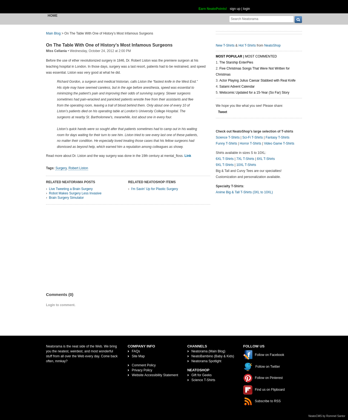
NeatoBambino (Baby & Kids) (212, 356)
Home (52, 16)
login (246, 9)
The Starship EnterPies (236, 62)
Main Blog (53, 33)
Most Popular (229, 56)
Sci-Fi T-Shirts (252, 137)
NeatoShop (272, 45)
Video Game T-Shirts (279, 143)
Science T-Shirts (228, 137)
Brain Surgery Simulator (66, 198)
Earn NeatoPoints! (213, 9)
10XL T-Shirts (246, 165)
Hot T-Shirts (247, 45)
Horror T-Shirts (250, 143)
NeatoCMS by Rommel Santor (327, 416)
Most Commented (261, 56)
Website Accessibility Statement (155, 375)
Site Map (138, 356)
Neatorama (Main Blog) (208, 351)
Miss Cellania (56, 51)
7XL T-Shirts (245, 159)
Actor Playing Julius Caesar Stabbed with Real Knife (257, 80)
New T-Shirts (225, 45)
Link (188, 156)
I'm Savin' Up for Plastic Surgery (154, 189)
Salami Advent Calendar (237, 86)
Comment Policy (144, 365)
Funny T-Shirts (226, 143)
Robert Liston (78, 168)
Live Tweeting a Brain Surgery (71, 189)
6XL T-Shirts (225, 159)
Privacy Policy (142, 370)
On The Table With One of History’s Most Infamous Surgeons (109, 45)
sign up (235, 9)
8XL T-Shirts (266, 159)
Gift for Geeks (201, 375)
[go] (298, 19)
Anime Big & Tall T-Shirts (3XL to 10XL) (244, 192)
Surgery (61, 168)
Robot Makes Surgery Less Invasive (75, 193)
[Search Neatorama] (261, 18)
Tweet (222, 112)
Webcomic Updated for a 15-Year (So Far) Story (254, 92)
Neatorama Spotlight (206, 361)
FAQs (136, 351)
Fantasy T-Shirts (277, 137)
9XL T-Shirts (225, 165)
